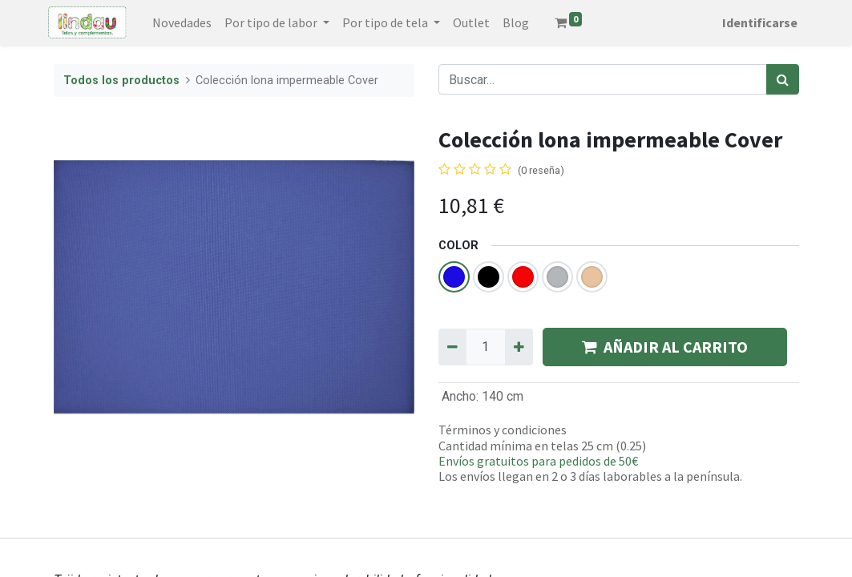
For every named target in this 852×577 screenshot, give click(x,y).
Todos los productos (121, 80)
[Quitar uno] (452, 347)
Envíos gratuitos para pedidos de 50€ (538, 461)
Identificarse (755, 22)
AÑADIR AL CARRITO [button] (665, 347)
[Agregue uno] (519, 347)
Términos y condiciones (502, 430)
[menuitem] (187, 22)
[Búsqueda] (782, 79)
